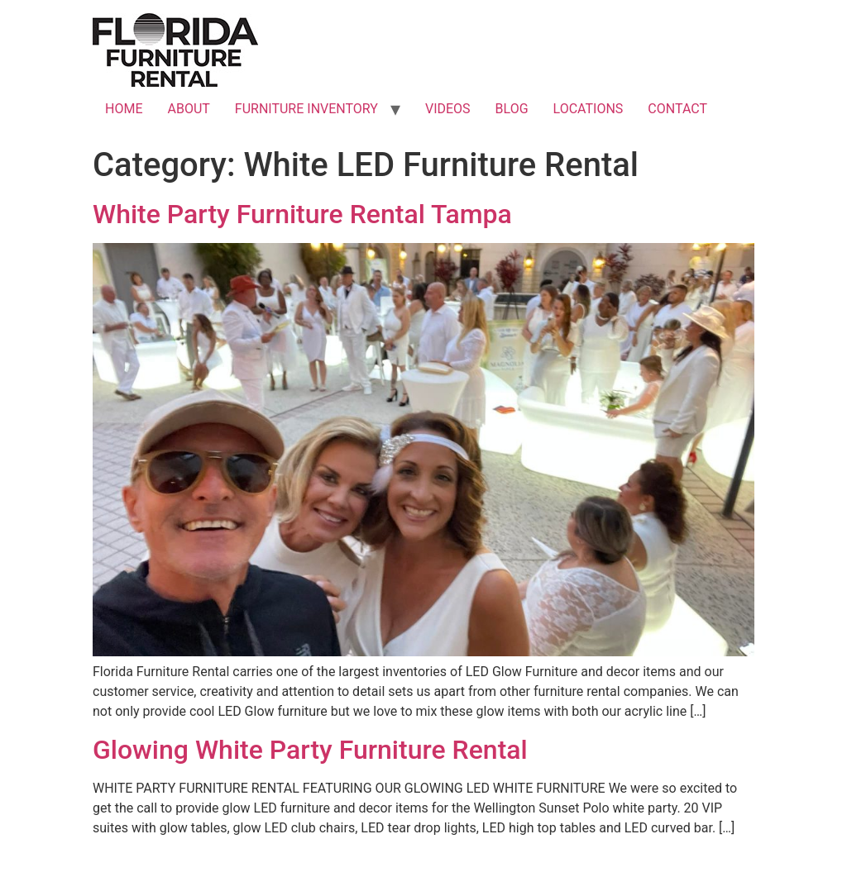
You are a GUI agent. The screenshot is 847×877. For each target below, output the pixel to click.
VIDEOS (448, 109)
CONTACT (677, 109)
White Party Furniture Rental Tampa (302, 214)
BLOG (512, 109)
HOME (123, 109)
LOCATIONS (588, 109)
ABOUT (188, 109)
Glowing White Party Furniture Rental (310, 749)
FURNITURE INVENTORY (306, 109)
